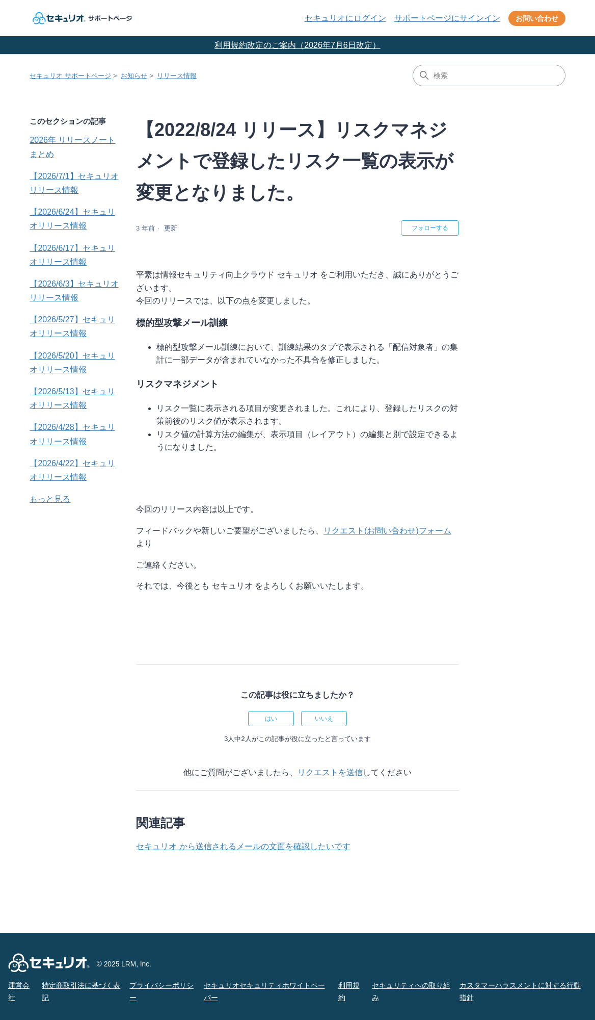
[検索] (489, 75)
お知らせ (134, 76)
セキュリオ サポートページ (70, 76)
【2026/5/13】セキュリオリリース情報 (72, 398)
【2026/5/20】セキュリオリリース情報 (72, 362)
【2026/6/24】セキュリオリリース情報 (72, 219)
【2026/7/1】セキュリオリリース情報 (74, 183)
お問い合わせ (537, 18)
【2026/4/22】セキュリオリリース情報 (72, 470)
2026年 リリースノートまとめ (72, 147)
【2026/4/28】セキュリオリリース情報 (72, 434)
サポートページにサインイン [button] (447, 18)
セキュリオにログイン (345, 18)
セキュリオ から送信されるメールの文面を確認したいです (243, 846)
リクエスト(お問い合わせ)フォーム (387, 530)
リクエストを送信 (330, 772)
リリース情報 (177, 76)
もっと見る (50, 499)
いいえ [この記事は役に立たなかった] (324, 718)
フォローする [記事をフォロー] (430, 228)
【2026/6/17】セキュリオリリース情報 (72, 255)
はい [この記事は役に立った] (271, 718)
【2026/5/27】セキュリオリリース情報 (72, 326)
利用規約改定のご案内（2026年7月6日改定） (297, 45)
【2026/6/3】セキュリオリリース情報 (74, 290)
